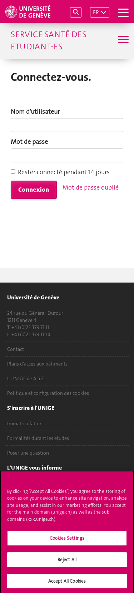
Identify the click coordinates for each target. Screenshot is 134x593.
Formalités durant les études (38, 438)
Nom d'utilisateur (35, 111)
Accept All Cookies (67, 583)
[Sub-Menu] (122, 40)
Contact (15, 349)
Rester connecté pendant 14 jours (60, 172)
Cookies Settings (67, 541)
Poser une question (28, 453)
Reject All (67, 562)
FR (96, 12)
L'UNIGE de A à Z (25, 378)
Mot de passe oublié (91, 187)
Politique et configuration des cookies (48, 393)
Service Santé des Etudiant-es (48, 40)
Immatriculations (26, 423)
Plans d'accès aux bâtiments (37, 364)
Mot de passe (29, 141)
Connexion (33, 189)
